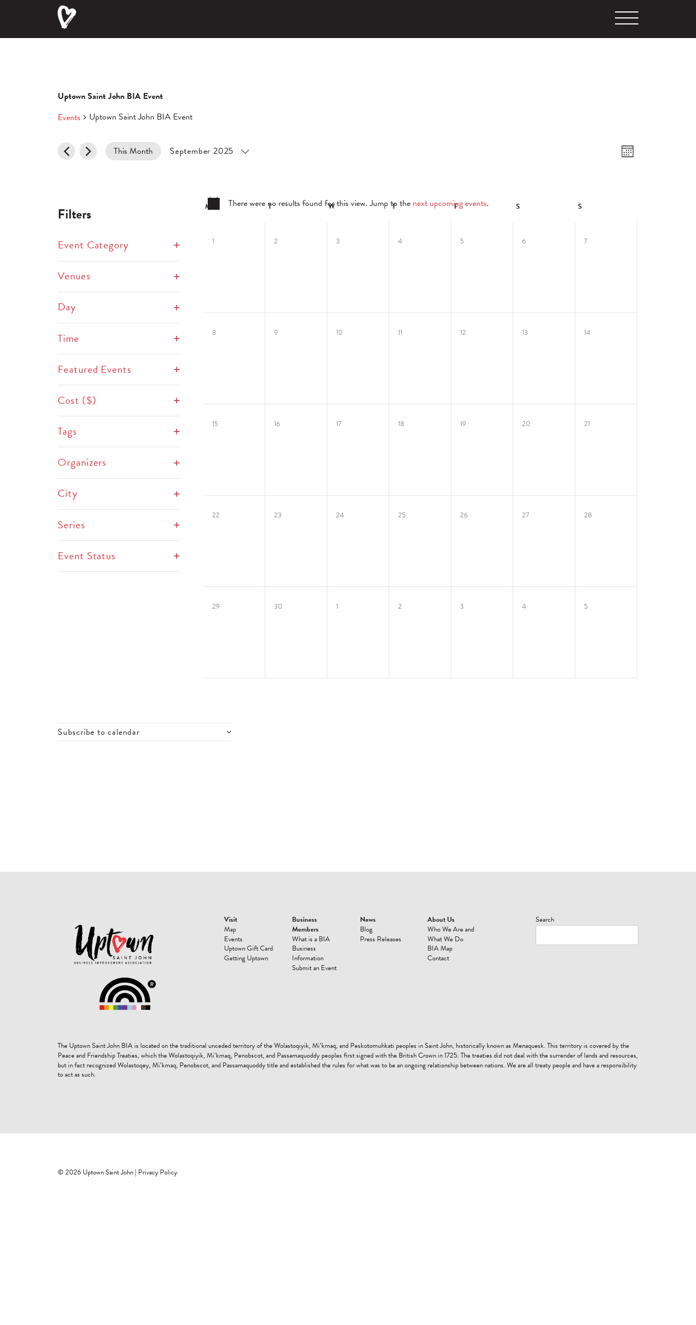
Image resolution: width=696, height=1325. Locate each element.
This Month (133, 151)
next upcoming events (450, 203)
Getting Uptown (246, 958)
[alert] (348, 203)
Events (69, 117)
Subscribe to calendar (99, 732)
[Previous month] (66, 151)
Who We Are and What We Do (450, 934)
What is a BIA (311, 939)
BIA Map (439, 948)
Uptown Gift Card (248, 948)
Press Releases (380, 939)
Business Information (308, 953)
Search (545, 919)
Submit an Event (314, 967)
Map (230, 929)
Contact (438, 958)
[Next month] (88, 151)
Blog (366, 929)
